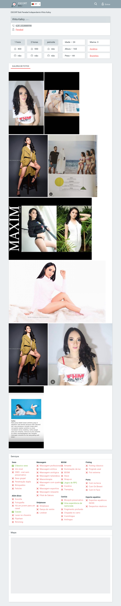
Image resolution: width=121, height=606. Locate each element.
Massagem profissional (50, 465)
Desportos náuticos (98, 506)
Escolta (18, 499)
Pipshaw (19, 518)
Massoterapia (46, 479)
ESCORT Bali (16, 12)
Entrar (106, 3)
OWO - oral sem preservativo (22, 473)
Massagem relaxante (49, 492)
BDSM (67, 472)
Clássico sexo (21, 465)
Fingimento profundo (73, 509)
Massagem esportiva (49, 488)
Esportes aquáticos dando (98, 501)
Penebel (25, 12)
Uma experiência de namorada (73, 504)
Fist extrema (94, 472)
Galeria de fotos (20, 66)
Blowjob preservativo (73, 500)
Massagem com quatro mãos (50, 483)
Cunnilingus (69, 516)
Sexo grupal (20, 478)
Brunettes (94, 56)
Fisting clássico (96, 465)
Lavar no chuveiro (23, 515)
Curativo (68, 486)
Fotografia (19, 502)
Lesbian (43, 513)
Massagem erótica (48, 469)
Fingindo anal (95, 469)
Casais (18, 512)
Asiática (93, 49)
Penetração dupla (23, 482)
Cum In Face (94, 490)
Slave (66, 476)
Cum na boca (95, 483)
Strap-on (68, 479)
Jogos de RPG (70, 482)
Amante (67, 465)
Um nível (19, 469)
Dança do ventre (47, 509)
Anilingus (68, 519)
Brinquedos (20, 485)
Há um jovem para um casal (25, 507)
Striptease (44, 506)
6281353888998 (24, 25)
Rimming (19, 522)
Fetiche (18, 488)
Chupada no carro (72, 513)
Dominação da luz (72, 469)
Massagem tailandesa (50, 476)
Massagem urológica (49, 472)
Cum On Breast (95, 486)
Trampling (68, 489)
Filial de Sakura (47, 495)
